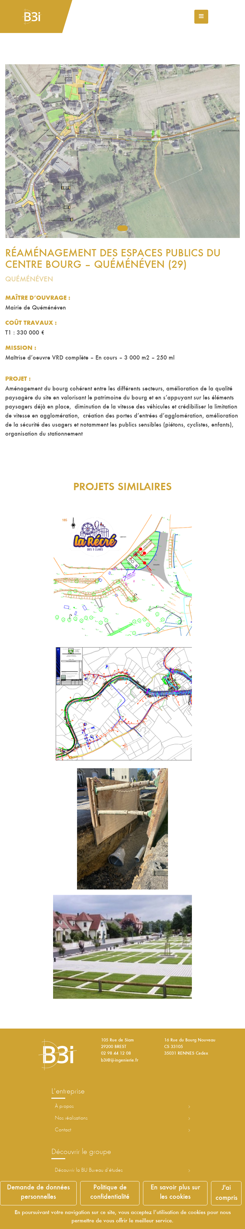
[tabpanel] (122, 151)
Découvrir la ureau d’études (88, 1170)
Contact (63, 1130)
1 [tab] (122, 228)
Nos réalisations (71, 1118)
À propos (64, 1106)
